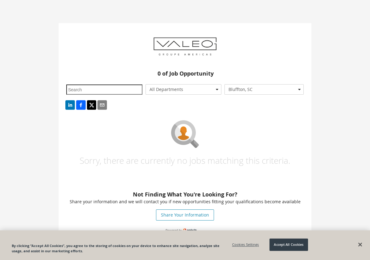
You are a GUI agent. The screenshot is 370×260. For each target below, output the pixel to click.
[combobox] (184, 89)
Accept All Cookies (288, 244)
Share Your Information (185, 215)
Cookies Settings (245, 244)
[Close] (360, 244)
